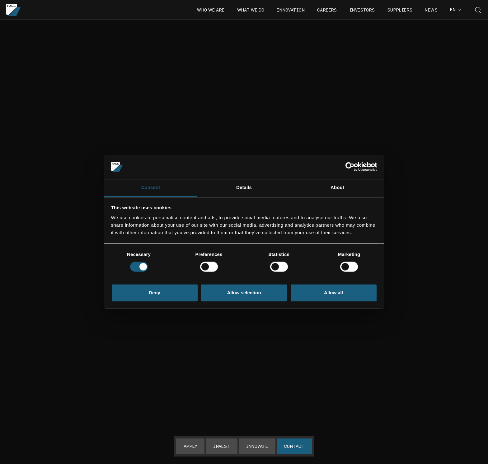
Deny (154, 292)
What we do (251, 9)
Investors (362, 9)
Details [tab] (244, 187)
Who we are (210, 9)
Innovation (291, 9)
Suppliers (400, 9)
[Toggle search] (478, 10)
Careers (327, 9)
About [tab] (337, 187)
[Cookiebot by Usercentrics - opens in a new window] (350, 167)
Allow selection (244, 292)
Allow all (333, 292)
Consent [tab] (150, 187)
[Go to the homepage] (13, 10)
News (431, 9)
